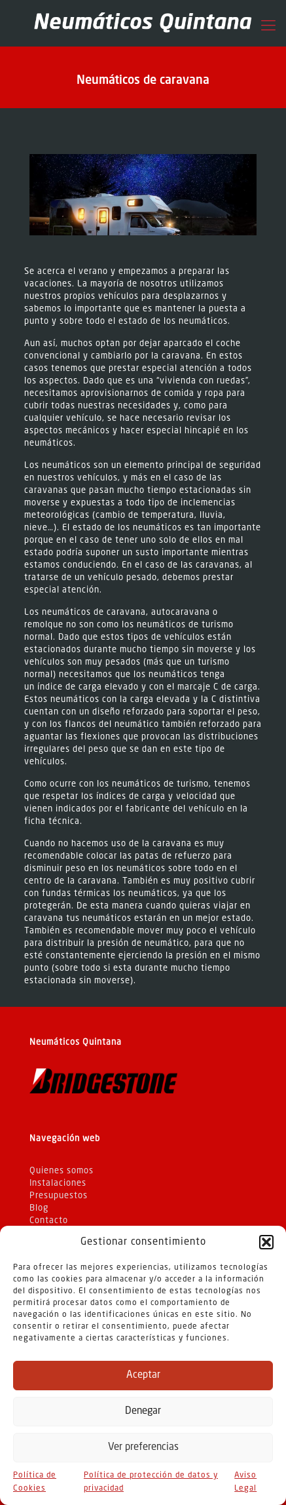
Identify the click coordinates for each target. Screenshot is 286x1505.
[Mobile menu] (268, 26)
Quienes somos (61, 1171)
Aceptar (143, 1375)
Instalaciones (57, 1183)
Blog (38, 1208)
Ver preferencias (143, 1448)
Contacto (48, 1221)
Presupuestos (58, 1196)
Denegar (143, 1412)
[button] (266, 1242)
